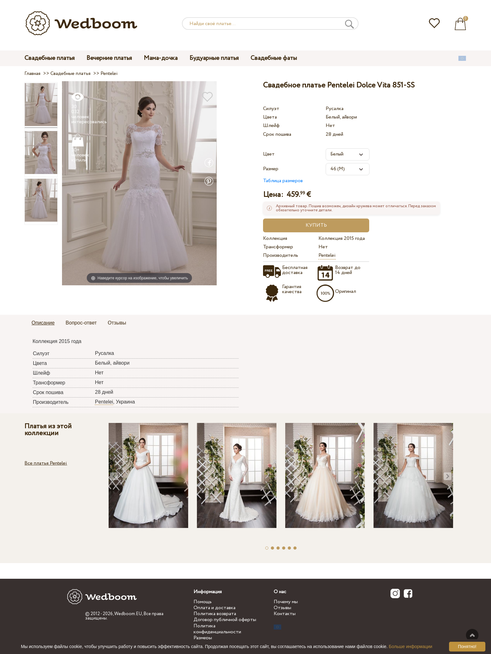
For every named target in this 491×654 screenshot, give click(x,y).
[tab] (43, 323)
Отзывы (282, 607)
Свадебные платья (49, 58)
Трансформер (278, 247)
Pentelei (327, 255)
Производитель (280, 255)
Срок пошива (277, 134)
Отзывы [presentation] (117, 322)
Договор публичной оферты (225, 619)
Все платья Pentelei (45, 463)
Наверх (472, 635)
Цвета (270, 117)
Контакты (285, 613)
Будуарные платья (214, 58)
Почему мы (286, 601)
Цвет (269, 154)
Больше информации (410, 646)
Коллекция (275, 238)
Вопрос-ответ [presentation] (81, 322)
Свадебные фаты (274, 58)
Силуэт (271, 109)
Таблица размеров (283, 180)
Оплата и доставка (214, 607)
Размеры (203, 637)
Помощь (203, 601)
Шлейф (271, 126)
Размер (270, 169)
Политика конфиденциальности (217, 629)
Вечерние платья (109, 58)
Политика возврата (215, 613)
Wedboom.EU (128, 614)
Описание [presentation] (43, 322)
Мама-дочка (161, 58)
